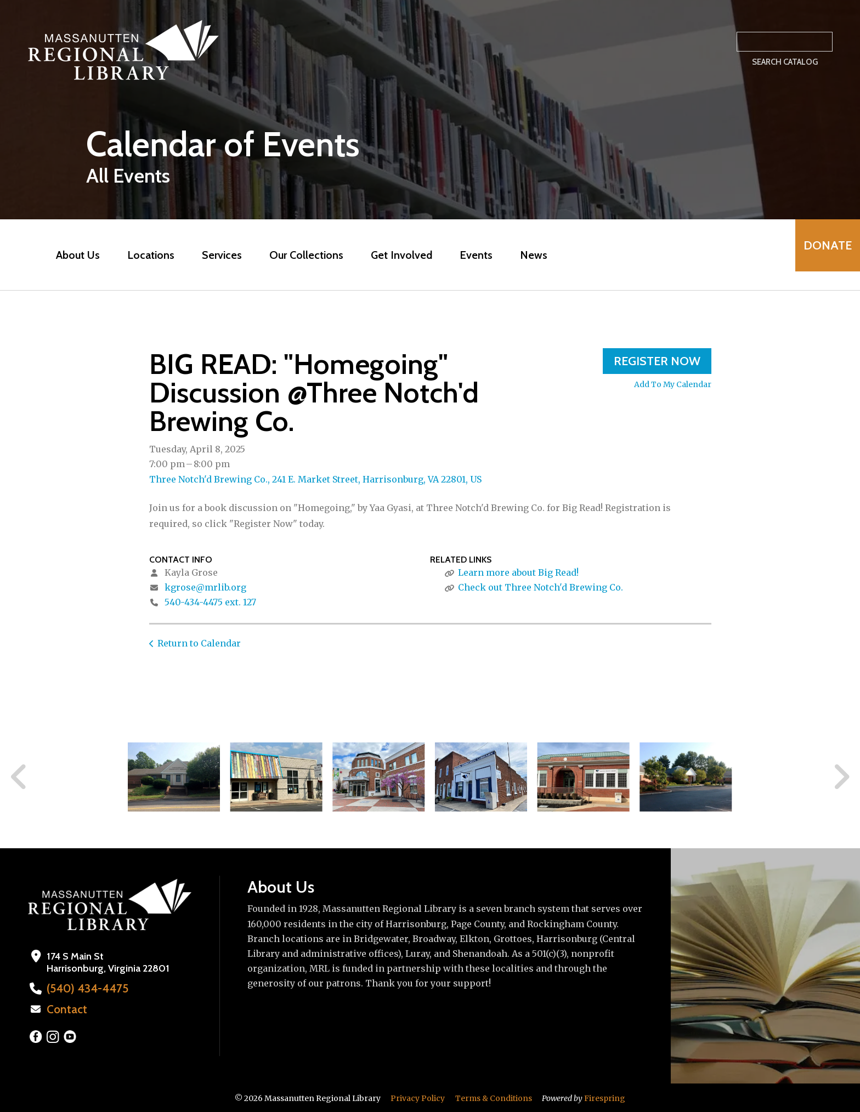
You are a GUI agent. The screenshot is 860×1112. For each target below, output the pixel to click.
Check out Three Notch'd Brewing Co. (540, 587)
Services (214, 255)
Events (467, 255)
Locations (142, 255)
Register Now (657, 361)
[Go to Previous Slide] (19, 777)
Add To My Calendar (672, 384)
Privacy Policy (418, 1097)
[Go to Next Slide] (841, 777)
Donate (819, 254)
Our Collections (298, 255)
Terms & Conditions (493, 1097)
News (525, 255)
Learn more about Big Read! (518, 572)
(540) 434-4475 (81, 989)
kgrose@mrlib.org (205, 587)
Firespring (604, 1097)
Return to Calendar (199, 643)
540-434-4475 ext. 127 (210, 602)
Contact (64, 1009)
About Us (70, 255)
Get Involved (393, 255)
